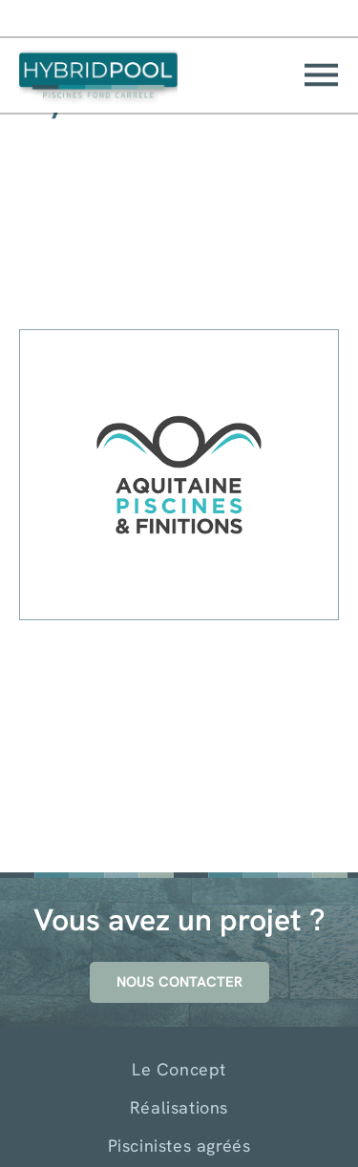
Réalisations (179, 1107)
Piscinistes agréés (179, 1146)
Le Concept (179, 1069)
